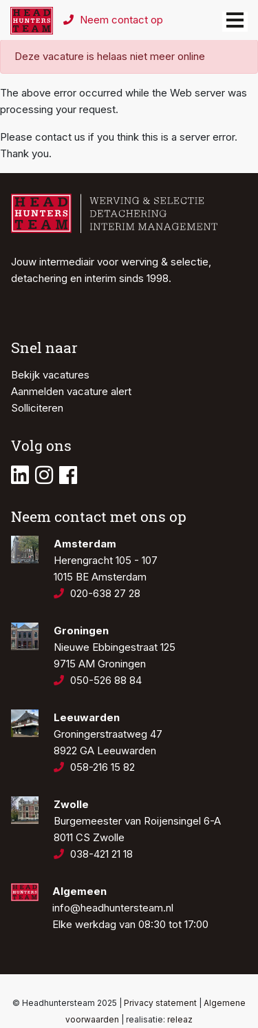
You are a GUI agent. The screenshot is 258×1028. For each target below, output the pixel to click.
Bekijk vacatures (50, 374)
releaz (180, 1019)
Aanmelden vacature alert (71, 391)
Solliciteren (37, 407)
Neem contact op (113, 19)
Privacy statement (160, 1003)
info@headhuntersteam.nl (112, 907)
